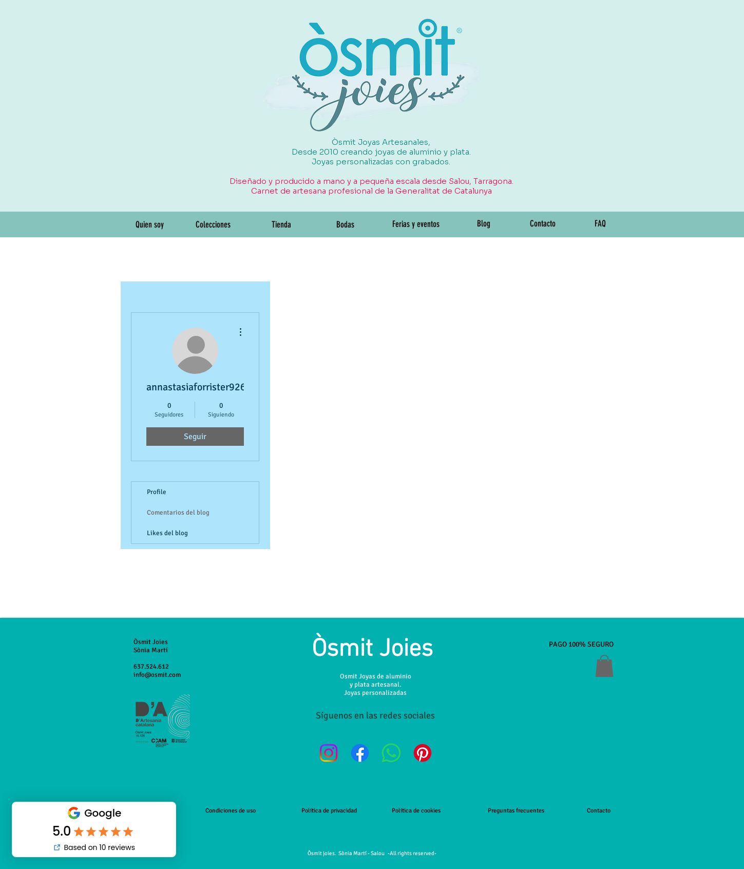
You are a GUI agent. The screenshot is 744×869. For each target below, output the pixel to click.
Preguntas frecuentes (516, 811)
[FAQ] (600, 224)
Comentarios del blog (178, 512)
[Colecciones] (213, 225)
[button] (604, 666)
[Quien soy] (150, 225)
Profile (156, 492)
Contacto (599, 811)
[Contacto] (543, 224)
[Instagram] (328, 753)
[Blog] (484, 224)
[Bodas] (345, 225)
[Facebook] (360, 753)
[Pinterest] (422, 753)
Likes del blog (167, 533)
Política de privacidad (329, 811)
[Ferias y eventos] (416, 224)
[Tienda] (281, 225)
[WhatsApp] (391, 753)
